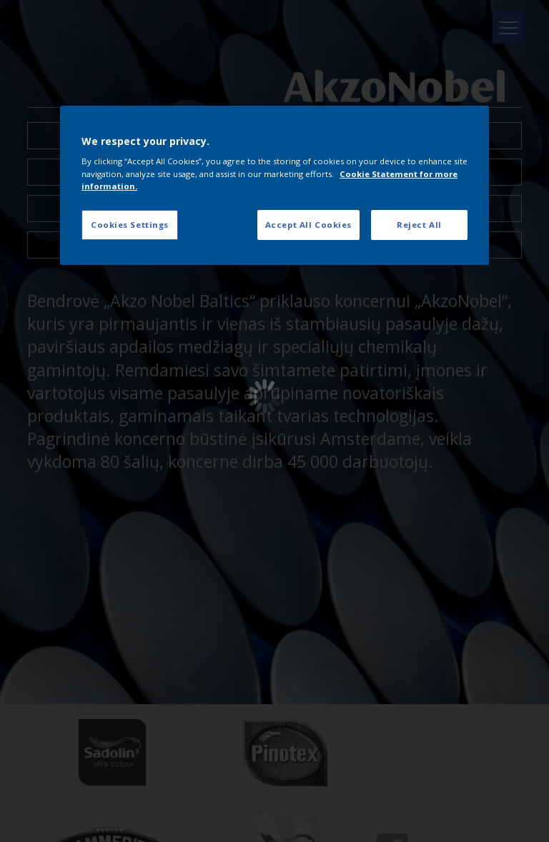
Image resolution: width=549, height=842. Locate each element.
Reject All (419, 224)
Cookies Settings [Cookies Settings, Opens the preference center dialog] (130, 224)
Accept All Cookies (308, 224)
